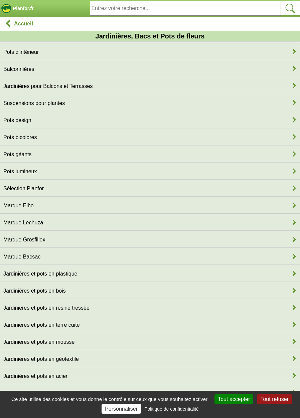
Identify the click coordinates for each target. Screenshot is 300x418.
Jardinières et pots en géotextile (41, 359)
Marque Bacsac (21, 256)
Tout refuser (274, 399)
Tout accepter (234, 399)
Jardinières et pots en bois (34, 291)
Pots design (17, 120)
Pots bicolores (20, 137)
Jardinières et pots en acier (35, 376)
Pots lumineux (20, 171)
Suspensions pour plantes (34, 103)
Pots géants (17, 154)
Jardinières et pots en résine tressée (46, 308)
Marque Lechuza (23, 222)
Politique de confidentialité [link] (171, 409)
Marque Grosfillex (24, 239)
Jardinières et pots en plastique (40, 274)
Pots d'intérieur (21, 52)
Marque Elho (18, 205)
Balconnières (18, 69)
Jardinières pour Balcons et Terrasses (48, 86)
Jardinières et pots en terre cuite (41, 325)
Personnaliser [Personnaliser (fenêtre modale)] (121, 409)
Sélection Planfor (23, 188)
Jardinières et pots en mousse (38, 342)
